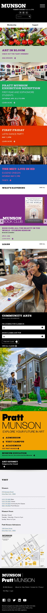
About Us (18, 587)
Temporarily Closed (10, 464)
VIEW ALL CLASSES (8, 346)
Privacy (41, 587)
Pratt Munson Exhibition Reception (21, 87)
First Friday (13, 130)
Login (11, 591)
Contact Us (34, 587)
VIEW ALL (42, 187)
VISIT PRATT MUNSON (9, 448)
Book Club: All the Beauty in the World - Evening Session (21, 229)
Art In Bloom (13, 50)
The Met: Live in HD (18, 169)
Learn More (6, 239)
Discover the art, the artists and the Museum (17, 455)
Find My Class (8, 342)
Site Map (5, 591)
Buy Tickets (25, 587)
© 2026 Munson (7, 587)
